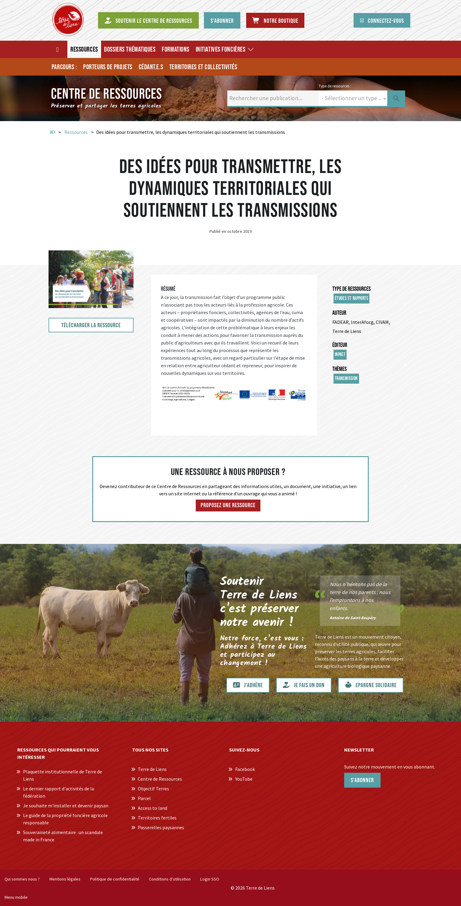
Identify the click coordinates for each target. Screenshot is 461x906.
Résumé (168, 289)
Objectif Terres (153, 789)
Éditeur (339, 345)
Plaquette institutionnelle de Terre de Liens (62, 775)
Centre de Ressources (160, 779)
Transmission (346, 379)
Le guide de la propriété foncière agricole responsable (65, 819)
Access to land (152, 808)
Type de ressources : (335, 85)
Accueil (53, 132)
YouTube (244, 779)
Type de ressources (351, 289)
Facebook (245, 769)
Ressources (76, 132)
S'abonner (362, 780)
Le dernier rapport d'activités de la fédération (58, 792)
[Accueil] (57, 49)
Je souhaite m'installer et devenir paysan (65, 806)
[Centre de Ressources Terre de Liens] (68, 19)
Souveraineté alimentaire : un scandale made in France (63, 836)
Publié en (217, 231)
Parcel (144, 798)
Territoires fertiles (157, 818)
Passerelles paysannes (161, 827)
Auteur (339, 313)
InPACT (340, 355)
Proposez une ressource (228, 505)
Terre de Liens (152, 769)
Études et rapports (351, 298)
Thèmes (339, 369)
